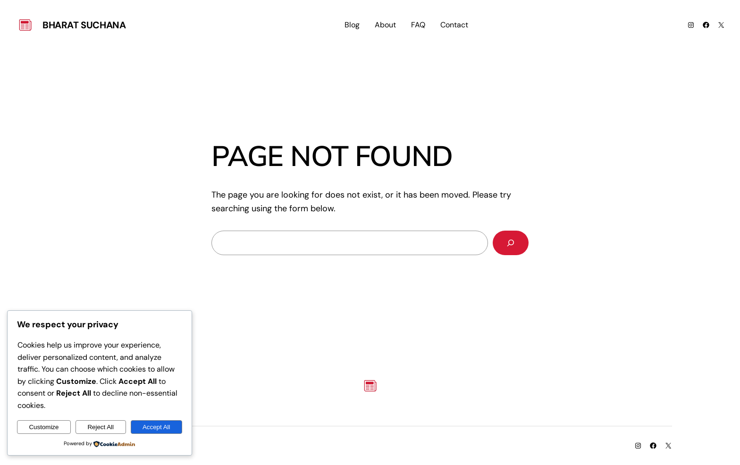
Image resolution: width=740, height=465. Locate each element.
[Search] (511, 243)
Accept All (156, 427)
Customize (44, 427)
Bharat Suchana (84, 25)
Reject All (100, 427)
